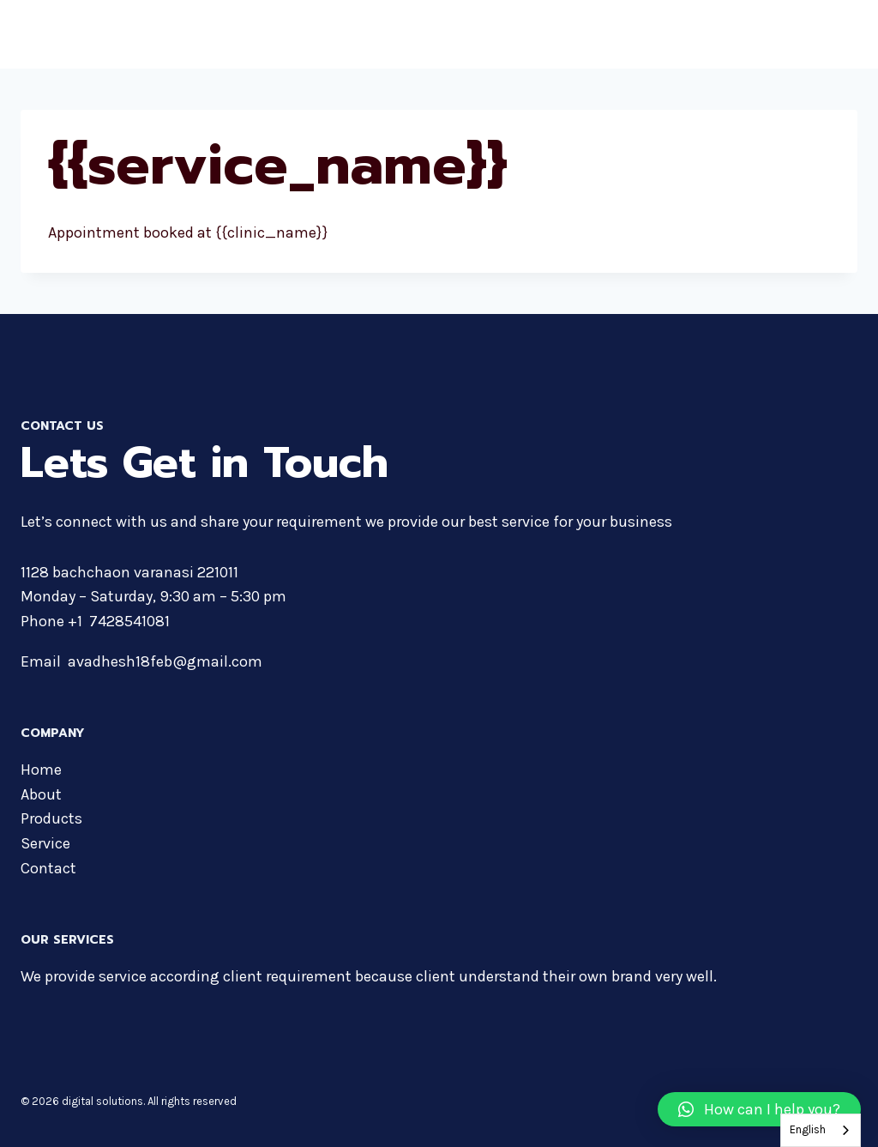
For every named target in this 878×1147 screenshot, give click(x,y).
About (41, 794)
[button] (759, 1109)
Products (51, 818)
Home (41, 769)
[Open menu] (841, 34)
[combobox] (820, 1130)
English (808, 1129)
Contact (48, 868)
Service (45, 843)
